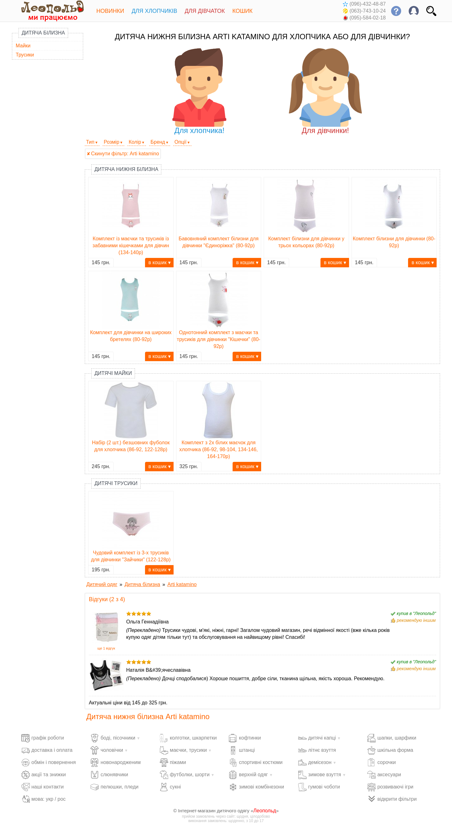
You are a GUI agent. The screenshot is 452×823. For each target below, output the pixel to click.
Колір (135, 142)
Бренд (157, 142)
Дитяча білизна (43, 32)
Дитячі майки (113, 373)
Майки (23, 45)
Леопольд (264, 810)
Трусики (25, 54)
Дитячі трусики (115, 483)
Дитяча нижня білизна (126, 169)
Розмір (111, 142)
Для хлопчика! (199, 91)
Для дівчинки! (325, 91)
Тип (90, 142)
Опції (180, 142)
